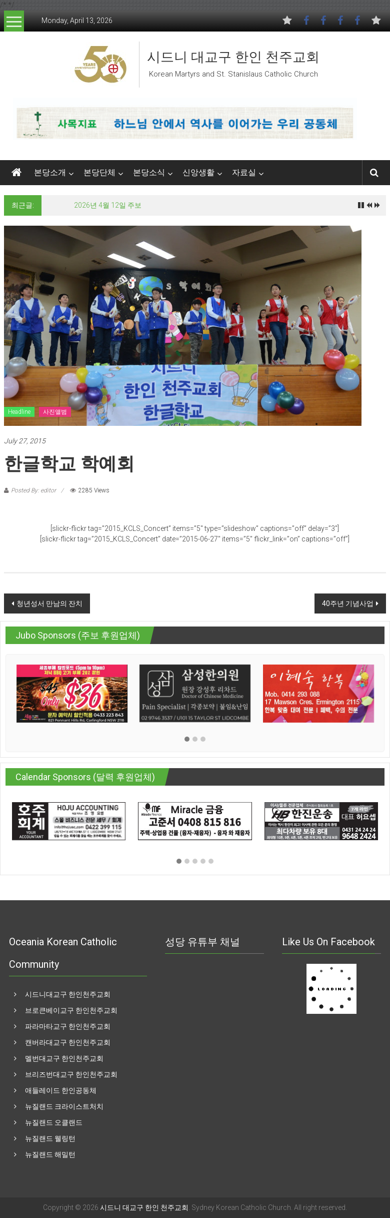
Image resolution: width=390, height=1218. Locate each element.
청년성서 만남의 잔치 (49, 603)
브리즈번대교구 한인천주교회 (71, 1074)
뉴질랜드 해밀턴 (50, 1154)
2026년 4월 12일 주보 (108, 205)
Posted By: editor (33, 490)
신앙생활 (198, 172)
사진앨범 (55, 411)
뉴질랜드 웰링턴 (50, 1138)
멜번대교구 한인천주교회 (64, 1058)
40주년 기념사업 (348, 603)
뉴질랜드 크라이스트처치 (64, 1106)
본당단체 (100, 172)
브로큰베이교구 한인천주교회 (71, 1010)
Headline (19, 411)
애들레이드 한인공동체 (60, 1090)
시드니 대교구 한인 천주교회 (233, 57)
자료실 (244, 172)
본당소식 (149, 172)
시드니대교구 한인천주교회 (67, 994)
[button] (187, 739)
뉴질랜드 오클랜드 (53, 1122)
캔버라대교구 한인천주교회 (67, 1042)
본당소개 (50, 172)
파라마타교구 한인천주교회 (67, 1026)
